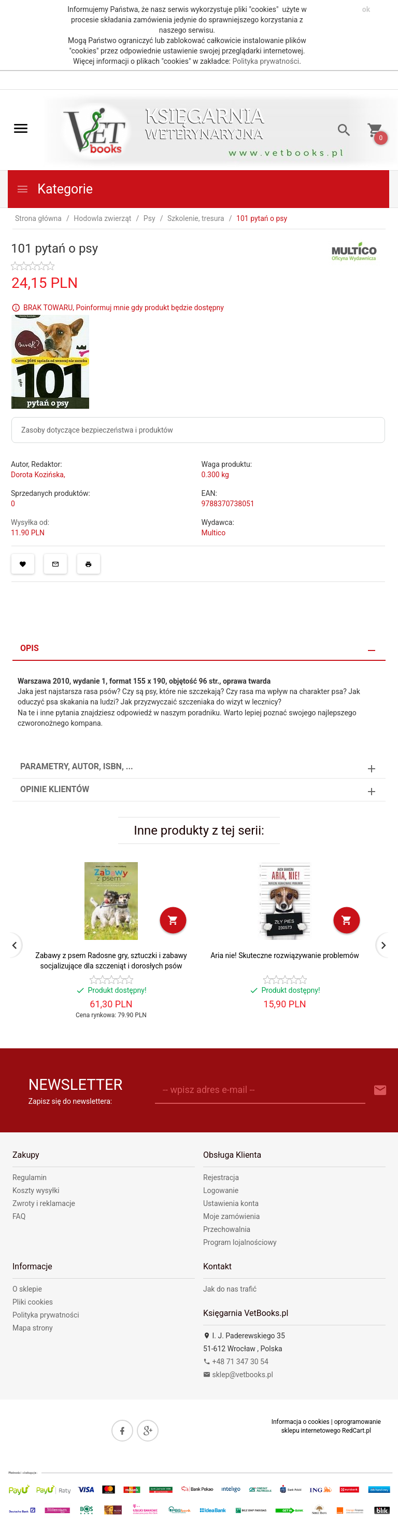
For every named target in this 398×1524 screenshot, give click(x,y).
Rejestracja (221, 1177)
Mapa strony (32, 1328)
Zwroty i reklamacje (43, 1203)
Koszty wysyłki (36, 1190)
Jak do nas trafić (230, 1289)
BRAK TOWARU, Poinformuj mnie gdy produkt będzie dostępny (123, 307)
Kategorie (54, 189)
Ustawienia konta (231, 1203)
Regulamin (29, 1177)
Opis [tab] (29, 648)
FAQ (18, 1216)
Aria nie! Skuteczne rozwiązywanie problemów (284, 955)
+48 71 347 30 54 (235, 1361)
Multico (214, 533)
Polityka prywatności (265, 61)
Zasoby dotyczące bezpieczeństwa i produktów (97, 430)
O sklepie (27, 1289)
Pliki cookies (32, 1302)
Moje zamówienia (231, 1216)
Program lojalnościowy (240, 1242)
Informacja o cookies (301, 1421)
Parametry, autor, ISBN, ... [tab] (76, 766)
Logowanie (220, 1190)
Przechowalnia (226, 1229)
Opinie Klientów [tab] (54, 789)
